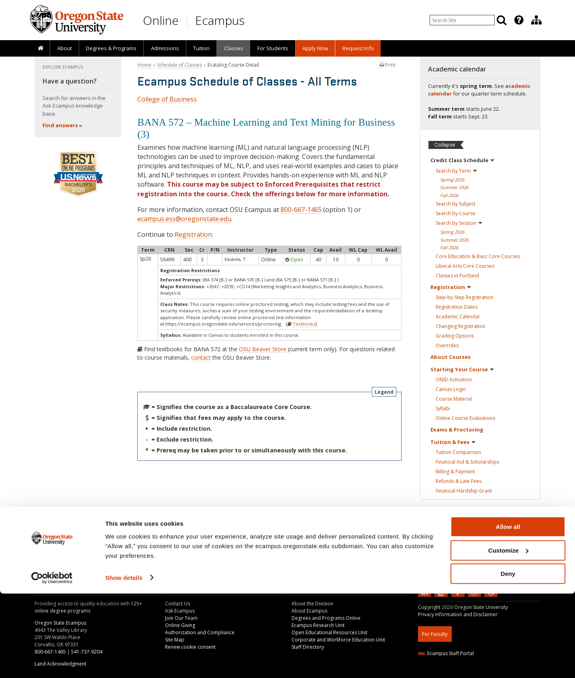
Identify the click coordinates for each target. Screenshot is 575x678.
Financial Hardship (464, 490)
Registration (193, 234)
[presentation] (518, 20)
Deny (508, 658)
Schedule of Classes (179, 64)
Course (454, 398)
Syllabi (443, 408)
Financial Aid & (467, 461)
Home (144, 64)
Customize (508, 634)
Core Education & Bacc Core (478, 256)
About (64, 48)
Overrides (447, 345)
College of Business (167, 99)
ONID (454, 379)
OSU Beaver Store (262, 349)
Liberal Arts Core (465, 266)
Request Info (358, 48)
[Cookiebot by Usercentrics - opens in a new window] (52, 662)
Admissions (165, 48)
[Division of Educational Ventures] (536, 20)
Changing (460, 326)
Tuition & (452, 442)
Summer (454, 187)
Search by (456, 170)
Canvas (451, 389)
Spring (452, 180)
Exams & (456, 429)
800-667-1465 (301, 209)
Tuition (201, 48)
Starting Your (462, 369)
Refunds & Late (458, 481)
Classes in (457, 275)
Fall (449, 195)
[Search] (501, 20)
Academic (458, 316)
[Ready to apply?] (480, 521)
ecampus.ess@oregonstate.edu (184, 218)
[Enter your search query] (462, 20)
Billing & (455, 471)
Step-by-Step (464, 297)
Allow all (508, 611)
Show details (124, 661)
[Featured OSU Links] (519, 20)
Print (387, 64)
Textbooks (304, 324)
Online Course (465, 418)
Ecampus (220, 20)
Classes (233, 48)
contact (201, 357)
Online (161, 20)
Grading (455, 335)
